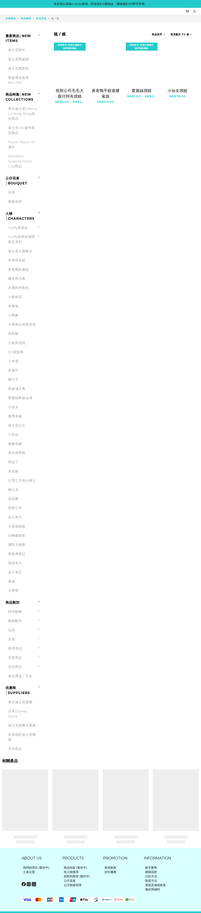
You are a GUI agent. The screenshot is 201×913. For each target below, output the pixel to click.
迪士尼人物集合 (20, 251)
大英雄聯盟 (16, 526)
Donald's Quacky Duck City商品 (20, 161)
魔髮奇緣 (15, 444)
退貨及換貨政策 (155, 885)
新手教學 (151, 867)
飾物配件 (24, 621)
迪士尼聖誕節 (18, 59)
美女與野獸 (16, 453)
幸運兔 (13, 306)
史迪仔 (13, 370)
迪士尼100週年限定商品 (21, 130)
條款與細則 (152, 889)
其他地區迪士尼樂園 (22, 737)
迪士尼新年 (16, 50)
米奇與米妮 (16, 260)
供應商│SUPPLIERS (18, 690)
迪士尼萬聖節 (18, 68)
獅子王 (13, 379)
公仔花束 (70, 880)
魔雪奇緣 (15, 416)
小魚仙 (13, 434)
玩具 (24, 630)
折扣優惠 (110, 872)
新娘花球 (15, 201)
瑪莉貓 (13, 333)
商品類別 (26, 18)
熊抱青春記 (16, 554)
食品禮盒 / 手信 (20, 676)
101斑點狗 (16, 352)
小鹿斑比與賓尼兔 (22, 324)
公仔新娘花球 (72, 885)
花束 (11, 192)
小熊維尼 (15, 297)
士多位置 (29, 872)
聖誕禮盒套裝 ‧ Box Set (19, 80)
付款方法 (151, 876)
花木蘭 (13, 499)
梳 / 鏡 (55, 18)
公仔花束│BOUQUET (16, 180)
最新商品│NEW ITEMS (18, 38)
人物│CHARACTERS (20, 216)
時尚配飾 (24, 611)
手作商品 (15, 749)
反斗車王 (15, 572)
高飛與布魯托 (18, 288)
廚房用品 (24, 648)
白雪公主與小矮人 (22, 480)
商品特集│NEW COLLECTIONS (19, 97)
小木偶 (13, 361)
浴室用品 (24, 657)
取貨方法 (151, 880)
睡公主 (13, 490)
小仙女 (13, 407)
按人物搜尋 (71, 872)
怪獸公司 (15, 508)
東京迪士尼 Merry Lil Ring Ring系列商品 (22, 114)
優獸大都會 (16, 544)
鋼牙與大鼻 (16, 278)
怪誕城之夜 (16, 389)
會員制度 (110, 867)
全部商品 (11, 18)
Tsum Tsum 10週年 (21, 144)
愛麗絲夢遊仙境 (20, 398)
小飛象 (13, 315)
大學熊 (13, 590)
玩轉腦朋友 (16, 535)
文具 (24, 639)
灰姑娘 (13, 471)
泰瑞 (11, 581)
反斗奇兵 (15, 517)
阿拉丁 (13, 462)
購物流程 (151, 872)
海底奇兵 (15, 563)
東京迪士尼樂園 (20, 702)
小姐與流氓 (16, 343)
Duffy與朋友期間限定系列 (24, 239)
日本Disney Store (17, 713)
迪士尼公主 (16, 425)
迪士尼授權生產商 (22, 725)
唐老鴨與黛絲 (18, 269)
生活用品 (41, 18)
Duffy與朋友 (24, 227)
